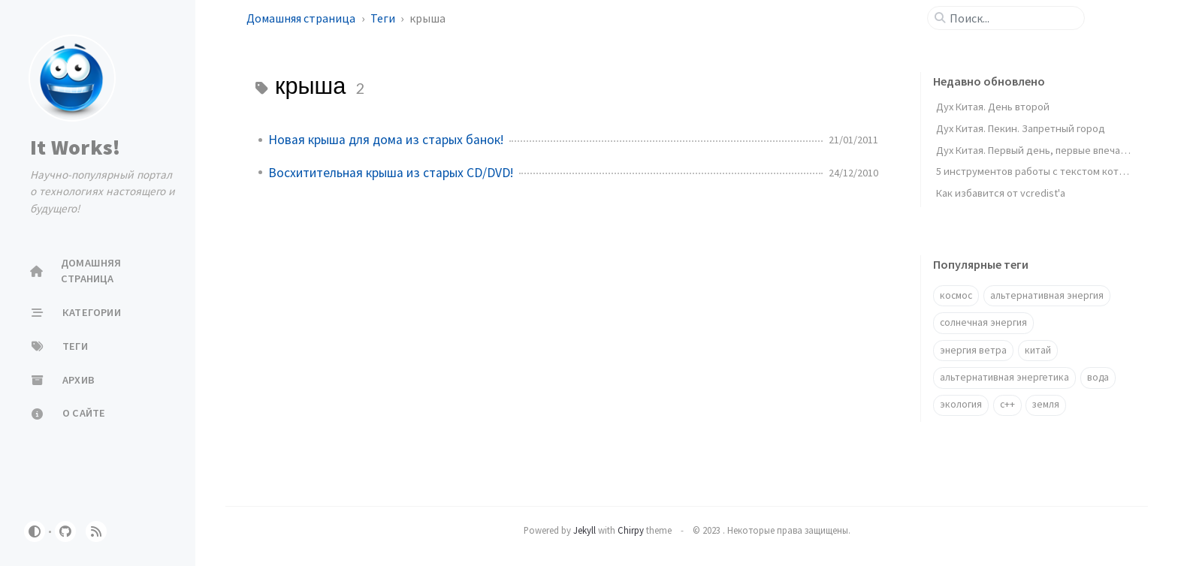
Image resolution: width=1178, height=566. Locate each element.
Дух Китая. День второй (993, 106)
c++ (1007, 404)
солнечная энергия (983, 322)
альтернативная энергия (1047, 295)
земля (1045, 404)
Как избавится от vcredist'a (1000, 193)
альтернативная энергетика (1004, 377)
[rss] (96, 531)
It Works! (75, 147)
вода (1098, 377)
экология (961, 404)
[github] (65, 531)
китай (1038, 350)
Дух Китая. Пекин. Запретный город (1020, 128)
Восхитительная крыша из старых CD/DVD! (390, 172)
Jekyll (584, 530)
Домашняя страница (302, 18)
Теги (383, 18)
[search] (1012, 18)
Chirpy (631, 530)
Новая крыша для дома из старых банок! (385, 139)
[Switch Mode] (34, 531)
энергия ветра (973, 350)
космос (956, 295)
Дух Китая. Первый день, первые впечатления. (1045, 150)
